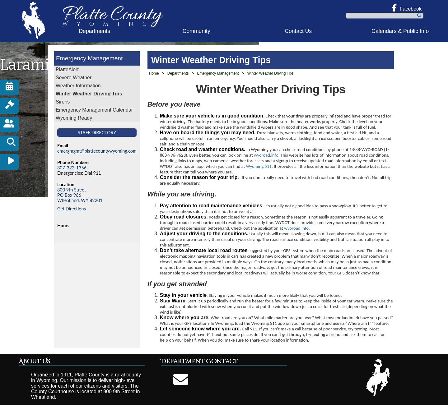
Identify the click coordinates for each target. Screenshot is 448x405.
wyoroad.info (266, 155)
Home (154, 73)
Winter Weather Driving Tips (89, 93)
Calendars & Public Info (400, 31)
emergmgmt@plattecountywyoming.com (97, 151)
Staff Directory (97, 132)
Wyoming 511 (259, 166)
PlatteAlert (67, 69)
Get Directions (71, 208)
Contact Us (298, 31)
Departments (94, 31)
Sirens (63, 101)
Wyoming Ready (74, 118)
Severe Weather (73, 77)
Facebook (407, 8)
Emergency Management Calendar (94, 110)
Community (196, 31)
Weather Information (78, 85)
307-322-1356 (71, 167)
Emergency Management (89, 58)
